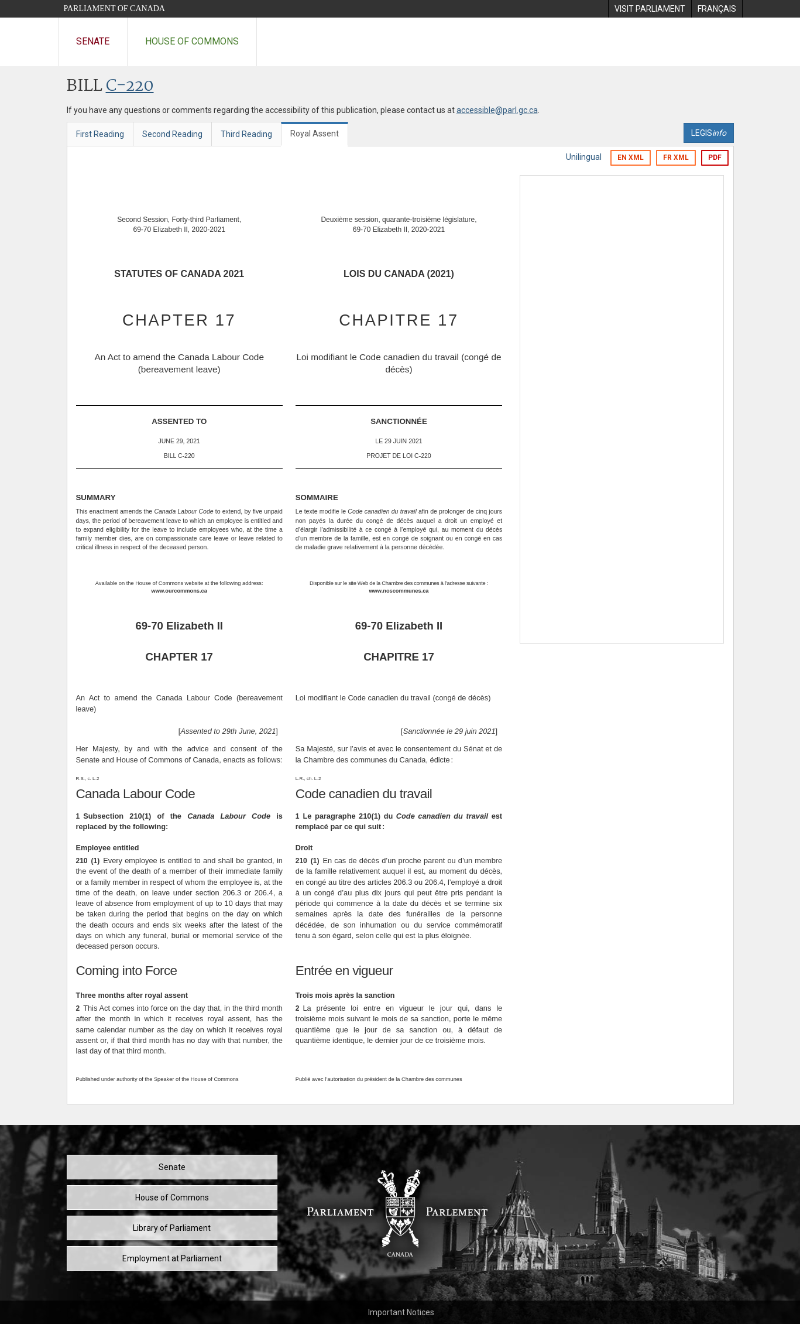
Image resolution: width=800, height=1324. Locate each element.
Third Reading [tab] (246, 134)
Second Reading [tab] (172, 134)
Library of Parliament (172, 1228)
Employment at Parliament (172, 1258)
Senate (92, 41)
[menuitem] (649, 9)
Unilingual (584, 157)
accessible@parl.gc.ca (497, 110)
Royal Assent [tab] (314, 133)
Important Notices (401, 1312)
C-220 (130, 86)
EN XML (630, 157)
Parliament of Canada (114, 8)
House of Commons (192, 41)
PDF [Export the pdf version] (715, 157)
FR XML (676, 157)
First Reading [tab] (100, 134)
